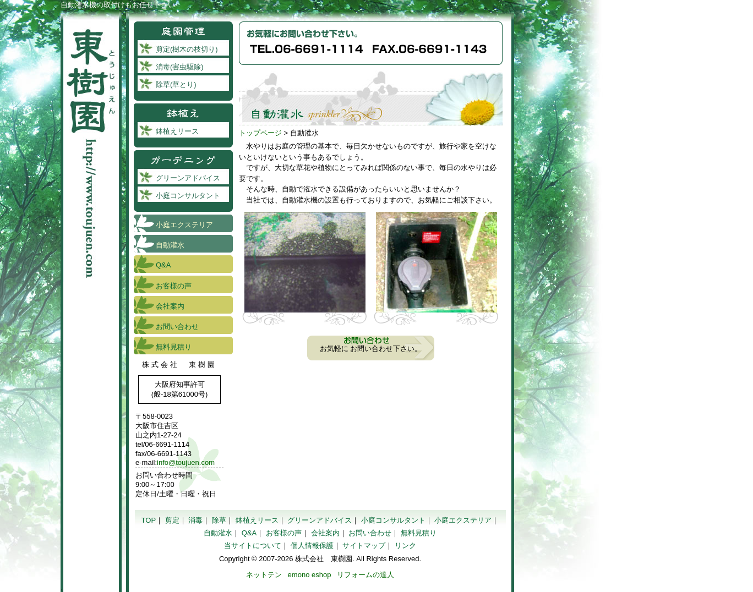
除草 (219, 520)
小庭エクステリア (184, 225)
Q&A (163, 265)
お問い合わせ (177, 326)
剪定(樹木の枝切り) (187, 49)
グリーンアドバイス (188, 178)
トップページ (260, 133)
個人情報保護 (312, 545)
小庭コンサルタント (188, 195)
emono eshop (309, 575)
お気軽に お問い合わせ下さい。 (371, 348)
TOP (148, 520)
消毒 (195, 520)
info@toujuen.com (186, 462)
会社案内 (170, 306)
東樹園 (91, 146)
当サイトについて (252, 545)
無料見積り (174, 347)
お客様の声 (174, 286)
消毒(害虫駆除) (180, 67)
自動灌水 (170, 245)
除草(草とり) (176, 84)
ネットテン (264, 575)
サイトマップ (363, 545)
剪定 (172, 520)
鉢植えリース (177, 131)
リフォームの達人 (365, 575)
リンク (405, 545)
